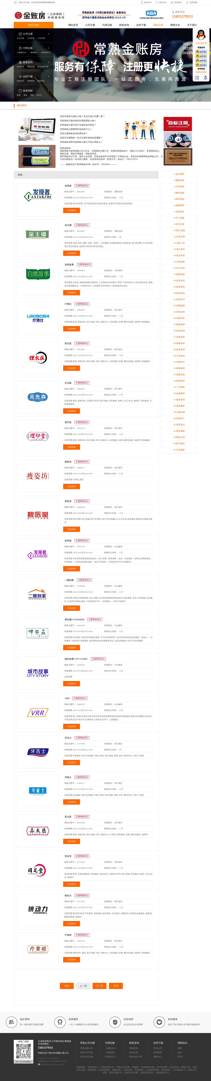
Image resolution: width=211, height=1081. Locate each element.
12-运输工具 (179, 243)
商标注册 (158, 25)
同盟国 (135, 1067)
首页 (66, 986)
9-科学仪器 (179, 224)
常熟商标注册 (147, 1067)
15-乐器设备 (179, 262)
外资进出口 (45, 52)
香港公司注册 (131, 1073)
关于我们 (192, 25)
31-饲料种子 (179, 362)
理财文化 (175, 25)
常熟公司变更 (86, 1052)
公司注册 (90, 25)
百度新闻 (139, 1070)
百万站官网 (162, 1067)
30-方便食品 (179, 356)
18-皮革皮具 (179, 280)
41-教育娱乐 (179, 425)
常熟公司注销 (86, 1057)
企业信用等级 (152, 1070)
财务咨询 (124, 25)
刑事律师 (92, 1070)
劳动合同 (20, 81)
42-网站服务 (179, 431)
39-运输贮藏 (179, 412)
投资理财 (28, 90)
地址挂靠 (165, 1070)
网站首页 (73, 25)
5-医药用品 (179, 199)
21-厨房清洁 (179, 299)
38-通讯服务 (179, 406)
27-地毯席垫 (179, 337)
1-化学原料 (179, 174)
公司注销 (41, 38)
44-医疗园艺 (179, 443)
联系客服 (193, 2)
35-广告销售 (179, 387)
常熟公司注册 (123, 1067)
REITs (39, 95)
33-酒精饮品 (179, 374)
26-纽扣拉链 (179, 331)
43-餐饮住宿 (179, 437)
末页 (115, 986)
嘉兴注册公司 (115, 1073)
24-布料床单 (179, 318)
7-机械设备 (179, 211)
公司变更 (31, 38)
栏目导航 (33, 25)
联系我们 (178, 2)
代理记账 (107, 25)
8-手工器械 (179, 218)
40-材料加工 (179, 418)
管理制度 (31, 81)
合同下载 (141, 25)
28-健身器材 (179, 343)
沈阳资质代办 (146, 1073)
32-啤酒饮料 (179, 368)
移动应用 (147, 2)
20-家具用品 (179, 293)
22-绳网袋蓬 (179, 305)
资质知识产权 (42, 67)
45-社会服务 (179, 450)
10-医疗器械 (179, 230)
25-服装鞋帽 (179, 324)
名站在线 (174, 1067)
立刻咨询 (71, 210)
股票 (18, 95)
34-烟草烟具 (179, 381)
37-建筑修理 (179, 399)
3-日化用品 (179, 186)
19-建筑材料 (179, 287)
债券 (32, 95)
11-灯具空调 (179, 237)
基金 (25, 95)
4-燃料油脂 (179, 193)
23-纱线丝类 (179, 312)
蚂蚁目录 (116, 1070)
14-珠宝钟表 (179, 255)
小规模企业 (21, 52)
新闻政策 (20, 67)
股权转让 (41, 81)
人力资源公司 (179, 1070)
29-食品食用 (179, 349)
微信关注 (163, 2)
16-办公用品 (179, 268)
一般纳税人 (33, 52)
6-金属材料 (179, 205)
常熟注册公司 (86, 1048)
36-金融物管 (179, 393)
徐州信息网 (104, 1070)
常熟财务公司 (162, 1073)
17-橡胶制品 (179, 274)
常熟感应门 (93, 1067)
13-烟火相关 (179, 249)
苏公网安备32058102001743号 (52, 1065)
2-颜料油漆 (179, 180)
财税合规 (31, 67)
